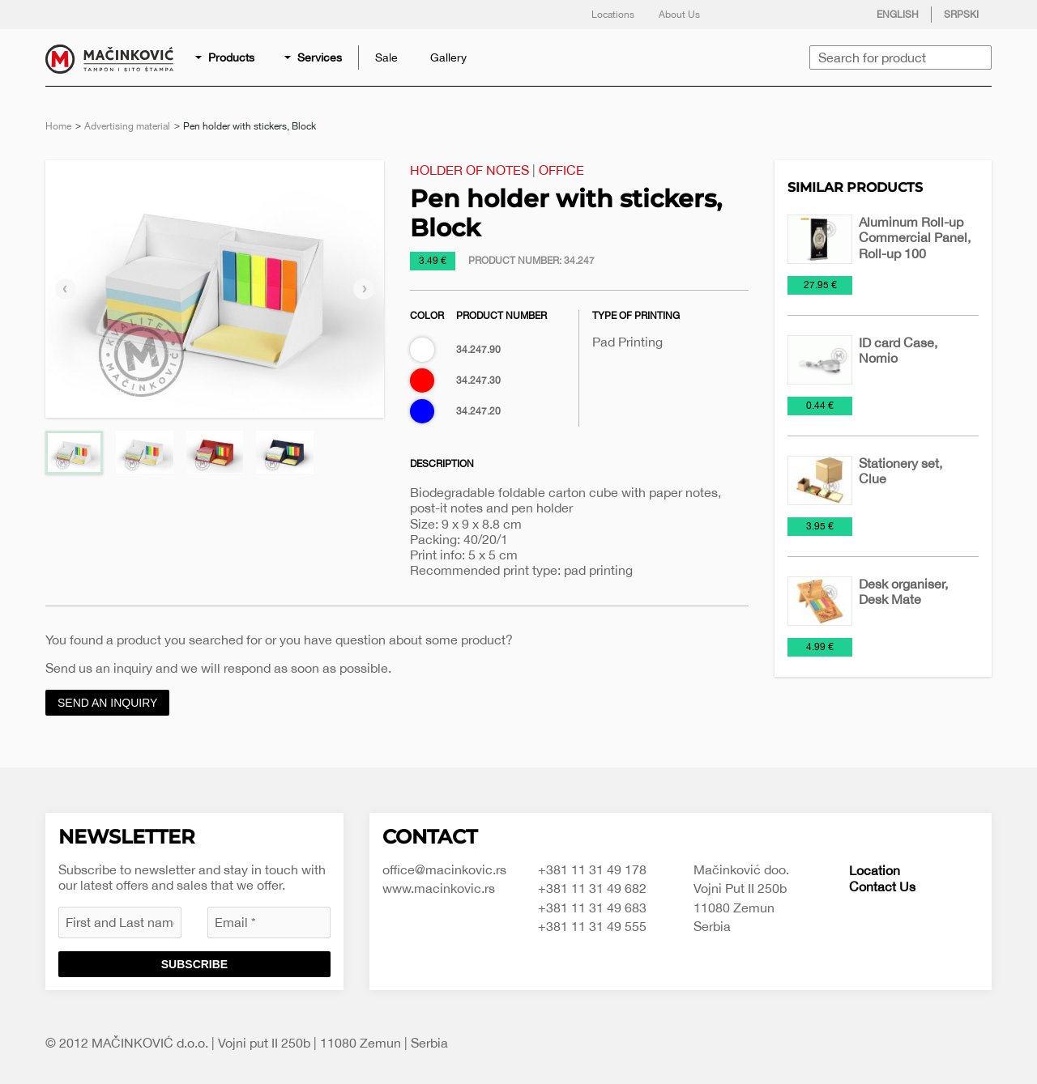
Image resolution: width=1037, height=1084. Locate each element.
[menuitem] (226, 57)
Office (561, 170)
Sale (386, 57)
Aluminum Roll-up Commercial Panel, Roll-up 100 (915, 237)
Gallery (448, 57)
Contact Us (882, 886)
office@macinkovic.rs (444, 869)
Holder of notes (469, 170)
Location (874, 870)
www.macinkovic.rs (438, 888)
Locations (612, 14)
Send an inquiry (107, 702)
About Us (679, 14)
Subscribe (194, 964)
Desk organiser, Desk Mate (903, 591)
